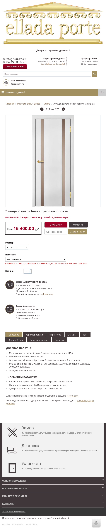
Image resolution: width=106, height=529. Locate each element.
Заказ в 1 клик (77, 231)
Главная (10, 103)
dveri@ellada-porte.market (53, 64)
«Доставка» (47, 294)
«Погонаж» (72, 395)
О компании (17, 524)
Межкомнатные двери (29, 103)
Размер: (9, 242)
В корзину (56, 224)
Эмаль (47, 103)
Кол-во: (9, 270)
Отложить (78, 224)
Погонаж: (10, 254)
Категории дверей (13, 92)
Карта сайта (31, 524)
